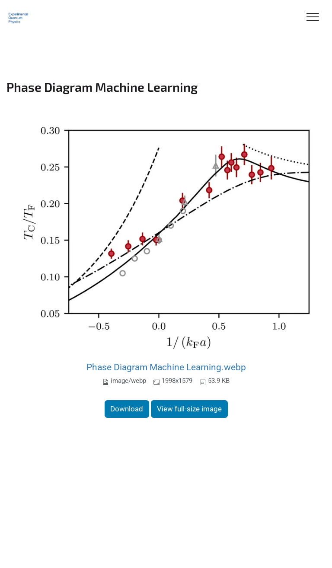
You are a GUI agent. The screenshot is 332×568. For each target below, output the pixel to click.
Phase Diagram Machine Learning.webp (166, 367)
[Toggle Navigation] (312, 17)
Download (126, 408)
